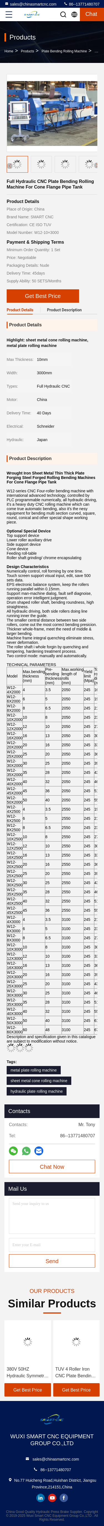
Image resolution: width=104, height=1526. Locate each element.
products (27, 51)
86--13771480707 (82, 3)
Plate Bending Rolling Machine (64, 51)
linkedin (40, 1498)
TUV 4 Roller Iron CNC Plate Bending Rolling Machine (74, 1373)
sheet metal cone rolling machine (39, 1081)
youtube (52, 1498)
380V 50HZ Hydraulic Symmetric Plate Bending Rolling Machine (27, 1373)
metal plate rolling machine (34, 1070)
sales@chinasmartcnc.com (30, 3)
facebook (64, 1498)
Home (8, 51)
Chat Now (52, 1167)
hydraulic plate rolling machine (37, 1091)
